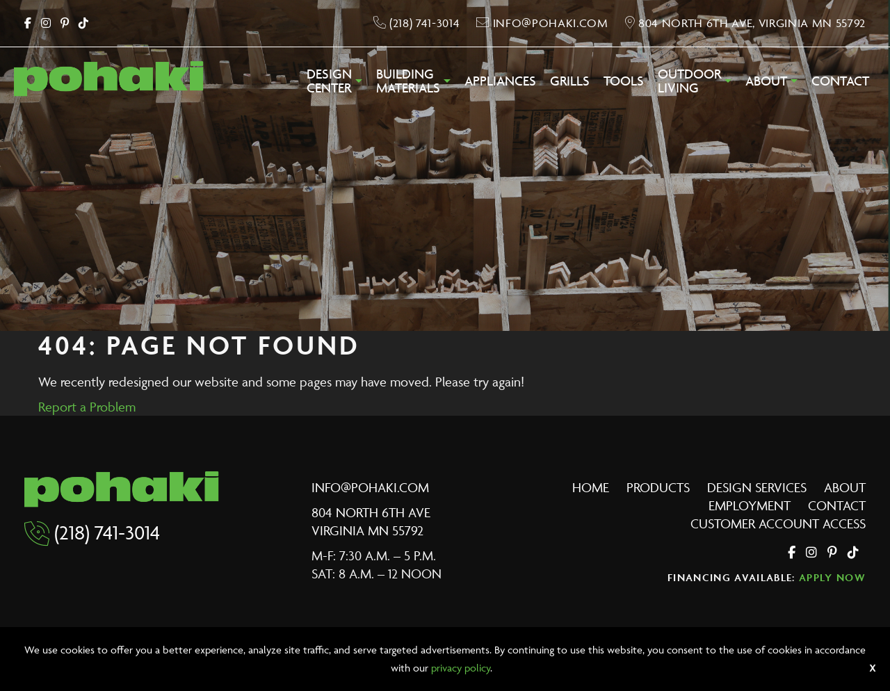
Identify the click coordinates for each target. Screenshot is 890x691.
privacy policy (460, 667)
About (766, 81)
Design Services (757, 487)
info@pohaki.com (370, 487)
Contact (840, 81)
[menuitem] (334, 84)
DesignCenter (329, 81)
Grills (570, 81)
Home (590, 487)
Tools (624, 81)
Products (658, 487)
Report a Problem (87, 406)
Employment (750, 505)
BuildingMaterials (408, 81)
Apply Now (832, 577)
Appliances (500, 81)
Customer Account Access (778, 523)
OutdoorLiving (689, 81)
